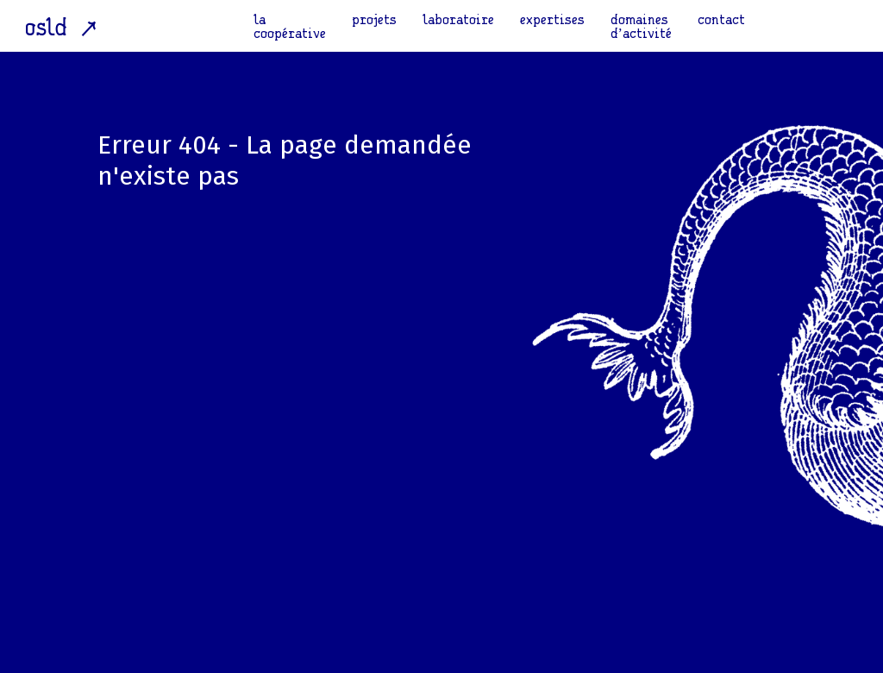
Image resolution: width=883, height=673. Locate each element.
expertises (552, 19)
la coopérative (290, 26)
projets (374, 19)
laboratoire (458, 19)
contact (721, 19)
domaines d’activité (641, 26)
